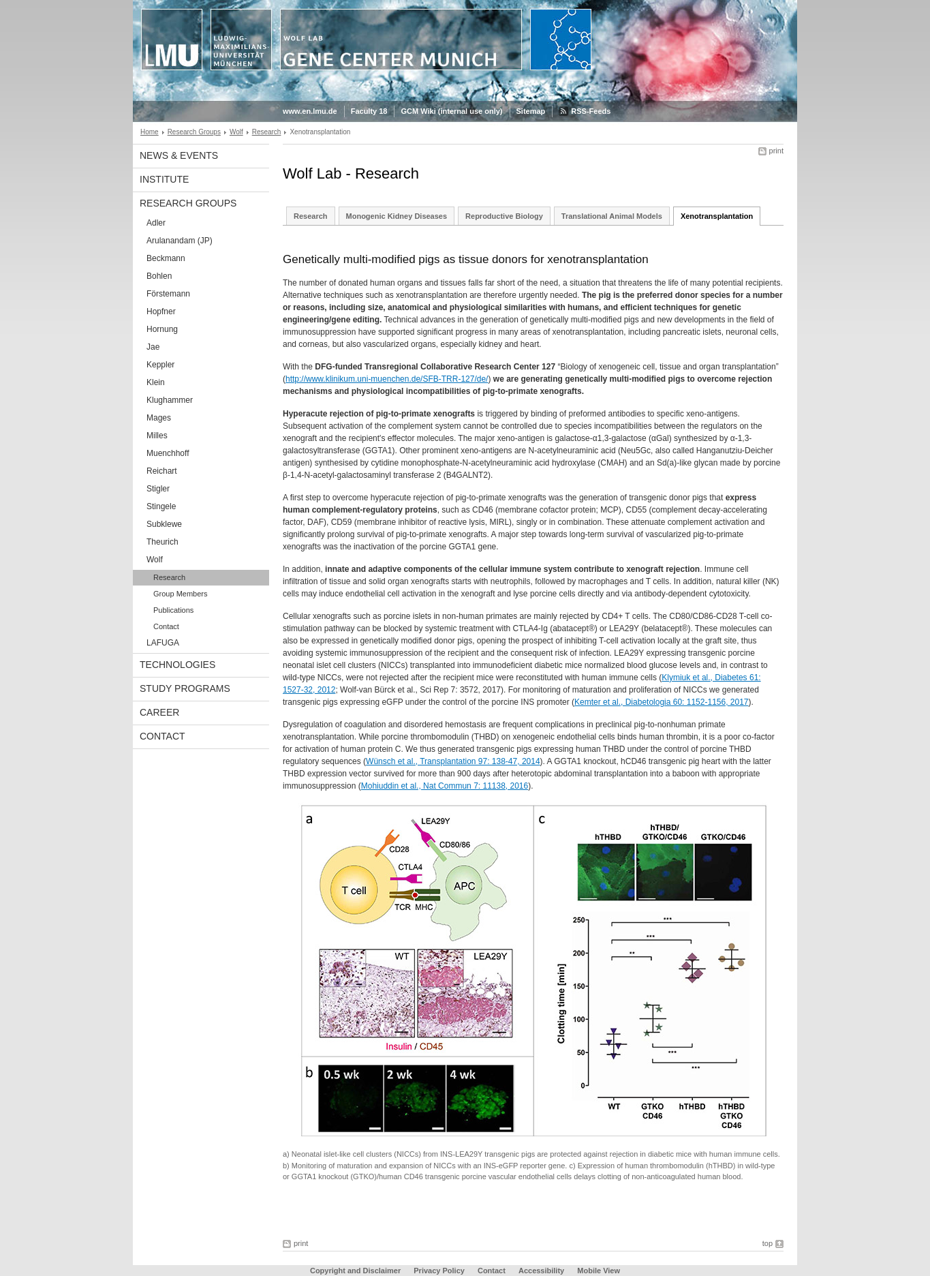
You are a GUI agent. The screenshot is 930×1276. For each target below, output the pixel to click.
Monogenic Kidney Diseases (397, 216)
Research (266, 132)
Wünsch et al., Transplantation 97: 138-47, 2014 (453, 761)
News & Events (179, 155)
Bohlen (159, 276)
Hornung (162, 329)
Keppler (160, 364)
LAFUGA (162, 643)
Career (159, 712)
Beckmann (165, 258)
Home (149, 132)
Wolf (236, 132)
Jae (152, 347)
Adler (156, 223)
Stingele (161, 506)
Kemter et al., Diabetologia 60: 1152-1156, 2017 (661, 702)
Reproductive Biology (504, 216)
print (776, 151)
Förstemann (168, 294)
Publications (173, 610)
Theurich (162, 542)
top (767, 1243)
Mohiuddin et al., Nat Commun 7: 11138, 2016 (444, 786)
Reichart (161, 471)
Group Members (180, 594)
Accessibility (542, 1270)
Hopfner (161, 311)
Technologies (177, 664)
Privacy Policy (439, 1270)
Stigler (158, 488)
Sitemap (531, 111)
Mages (158, 418)
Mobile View (598, 1270)
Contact (166, 626)
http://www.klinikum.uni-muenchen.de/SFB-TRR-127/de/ (386, 379)
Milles (157, 435)
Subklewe (164, 524)
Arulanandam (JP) (179, 240)
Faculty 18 (369, 111)
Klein (155, 382)
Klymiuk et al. (686, 677)
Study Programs (185, 688)
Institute (164, 179)
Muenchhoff (167, 453)
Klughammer (169, 400)
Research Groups (194, 132)
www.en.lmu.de (310, 111)
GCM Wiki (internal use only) (451, 111)
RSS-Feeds (590, 111)
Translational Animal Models (611, 216)
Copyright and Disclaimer (355, 1270)
